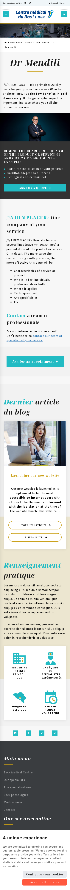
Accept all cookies (44, 882)
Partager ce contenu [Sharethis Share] (54, 733)
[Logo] (35, 14)
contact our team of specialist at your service (35, 338)
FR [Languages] (25, 3)
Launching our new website (35, 475)
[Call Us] (64, 14)
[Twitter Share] (41, 733)
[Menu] (6, 14)
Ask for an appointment (35, 361)
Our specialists (44, 42)
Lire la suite (34, 537)
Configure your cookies (45, 874)
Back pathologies (16, 795)
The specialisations (17, 787)
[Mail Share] (15, 733)
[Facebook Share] (28, 733)
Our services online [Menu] (27, 818)
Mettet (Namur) (58, 3)
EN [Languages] (30, 3)
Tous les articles (34, 525)
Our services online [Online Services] (13, 3)
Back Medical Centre (18, 772)
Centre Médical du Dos (18, 42)
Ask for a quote (35, 188)
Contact (9, 809)
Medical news (13, 802)
